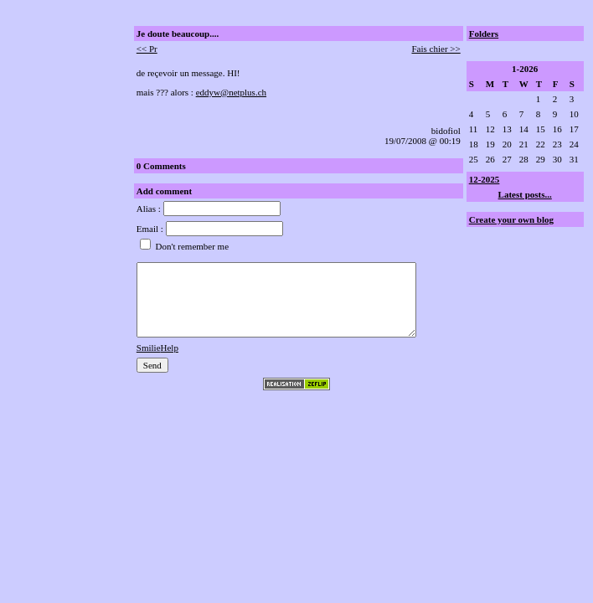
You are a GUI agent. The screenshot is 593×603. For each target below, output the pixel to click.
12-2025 (484, 179)
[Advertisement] (59, 136)
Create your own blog (511, 219)
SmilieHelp (157, 348)
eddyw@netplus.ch (231, 92)
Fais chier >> (435, 49)
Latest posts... (525, 194)
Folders (483, 33)
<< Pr (147, 49)
